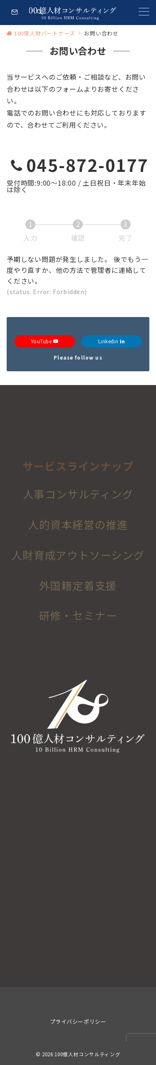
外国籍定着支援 (78, 588)
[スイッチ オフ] (40, 12)
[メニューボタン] (144, 12)
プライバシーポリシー (78, 1021)
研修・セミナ (72, 618)
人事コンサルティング (78, 496)
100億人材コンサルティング (87, 1054)
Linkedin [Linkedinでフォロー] (111, 341)
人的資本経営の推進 (78, 527)
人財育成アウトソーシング (78, 557)
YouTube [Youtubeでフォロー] (44, 341)
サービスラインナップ (78, 470)
